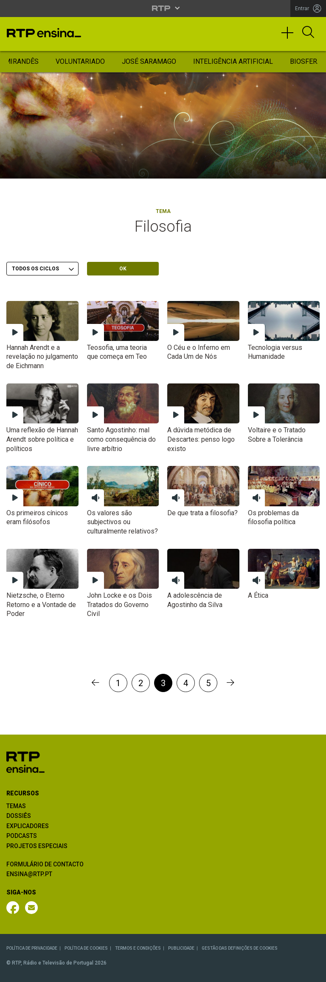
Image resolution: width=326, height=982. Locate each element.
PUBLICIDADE (181, 948)
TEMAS (16, 806)
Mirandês (22, 61)
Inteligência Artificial (233, 61)
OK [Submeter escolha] (122, 269)
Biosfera (305, 61)
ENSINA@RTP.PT (29, 874)
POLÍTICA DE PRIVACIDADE (31, 948)
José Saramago (149, 61)
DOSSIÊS (18, 815)
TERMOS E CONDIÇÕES (138, 948)
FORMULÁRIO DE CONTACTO (45, 864)
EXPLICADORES (27, 826)
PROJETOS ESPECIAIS (36, 846)
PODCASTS (21, 835)
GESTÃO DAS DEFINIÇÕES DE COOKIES (240, 948)
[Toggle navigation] (290, 36)
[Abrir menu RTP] (163, 8)
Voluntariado (80, 61)
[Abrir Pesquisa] (308, 32)
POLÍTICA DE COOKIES (86, 948)
